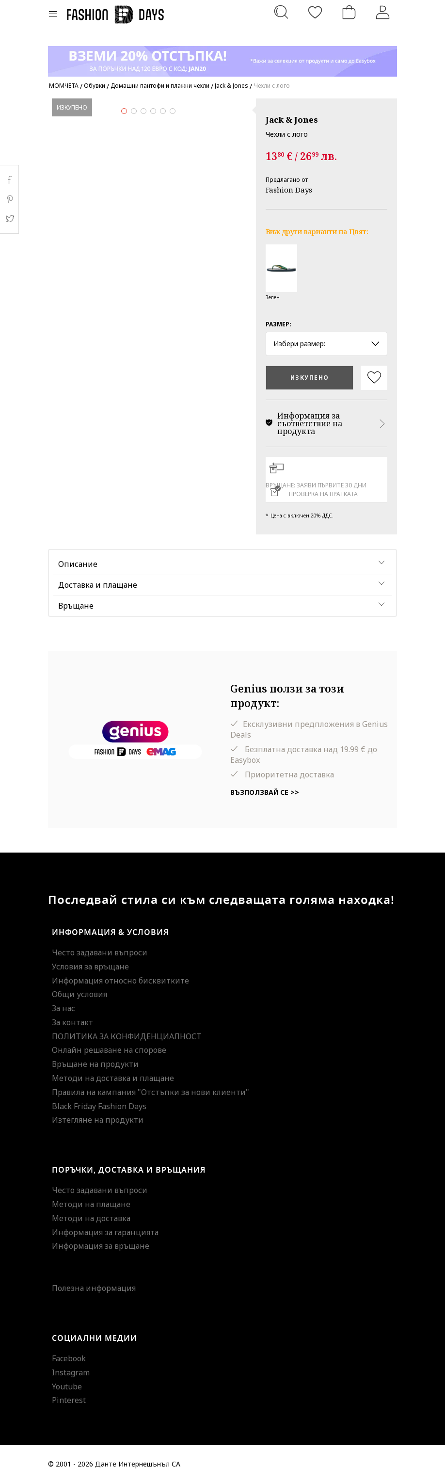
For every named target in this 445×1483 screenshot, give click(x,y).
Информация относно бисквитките (120, 980)
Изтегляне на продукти (97, 1119)
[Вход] (383, 12)
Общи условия (79, 994)
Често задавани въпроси (99, 952)
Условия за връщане (90, 966)
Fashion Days (289, 189)
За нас (63, 1008)
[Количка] (349, 12)
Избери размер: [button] (326, 343)
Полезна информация (94, 1288)
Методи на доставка (91, 1218)
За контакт (72, 1022)
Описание (77, 564)
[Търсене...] (281, 12)
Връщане (76, 605)
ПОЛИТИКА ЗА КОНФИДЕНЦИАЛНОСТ (127, 1036)
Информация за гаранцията (105, 1232)
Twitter (9, 219)
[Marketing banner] (222, 57)
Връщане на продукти (95, 1064)
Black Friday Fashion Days (99, 1106)
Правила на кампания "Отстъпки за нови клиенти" (150, 1092)
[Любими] (315, 12)
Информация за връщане (100, 1246)
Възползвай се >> (264, 792)
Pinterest (69, 1400)
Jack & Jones (292, 119)
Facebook (69, 1358)
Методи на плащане (91, 1204)
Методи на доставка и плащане (113, 1078)
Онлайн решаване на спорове (109, 1050)
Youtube (67, 1386)
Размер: (278, 324)
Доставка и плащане (97, 585)
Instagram (71, 1372)
